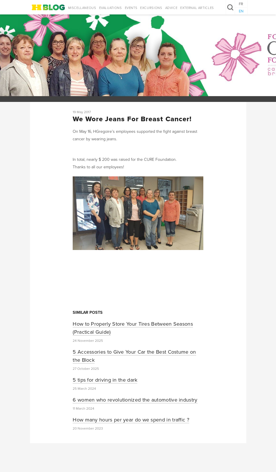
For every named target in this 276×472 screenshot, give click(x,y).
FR (241, 4)
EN (241, 11)
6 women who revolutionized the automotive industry (135, 400)
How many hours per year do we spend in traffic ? (131, 420)
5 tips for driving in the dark (105, 380)
